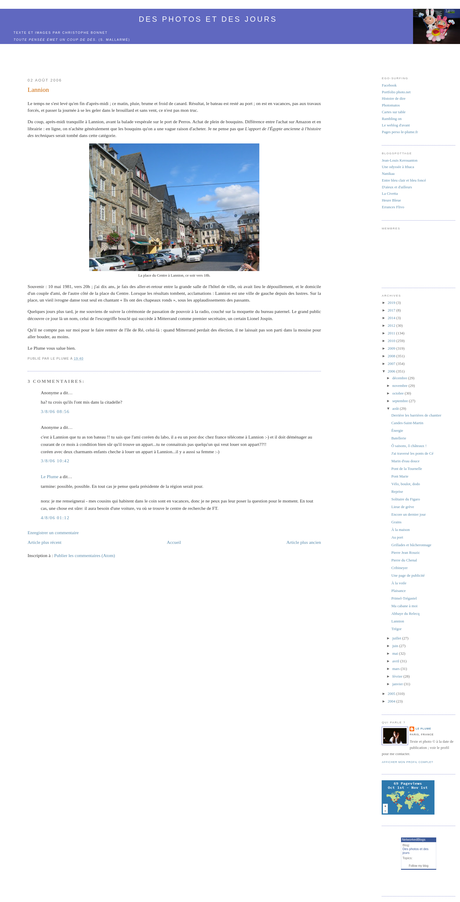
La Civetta (390, 193)
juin (395, 646)
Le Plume (49, 476)
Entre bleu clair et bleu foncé (404, 180)
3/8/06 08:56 (55, 411)
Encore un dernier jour (408, 514)
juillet (397, 638)
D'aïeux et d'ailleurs (397, 187)
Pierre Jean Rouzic (405, 552)
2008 (392, 356)
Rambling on (392, 118)
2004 (392, 701)
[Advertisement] (188, 57)
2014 (392, 318)
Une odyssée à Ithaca (398, 167)
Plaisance (398, 590)
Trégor (396, 629)
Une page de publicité (408, 575)
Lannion (38, 89)
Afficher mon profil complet (407, 762)
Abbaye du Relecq (405, 613)
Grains (396, 522)
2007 (392, 363)
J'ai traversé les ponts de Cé (412, 453)
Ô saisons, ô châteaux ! (409, 446)
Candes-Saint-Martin (407, 423)
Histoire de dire (393, 98)
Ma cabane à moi (404, 606)
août (396, 408)
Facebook (389, 85)
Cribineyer (399, 568)
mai (395, 653)
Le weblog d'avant (396, 125)
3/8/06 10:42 (55, 460)
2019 (392, 302)
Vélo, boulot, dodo (405, 484)
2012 (392, 325)
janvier (398, 684)
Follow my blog (419, 865)
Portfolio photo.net (396, 92)
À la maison (400, 529)
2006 (392, 371)
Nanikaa (388, 173)
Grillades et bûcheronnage (411, 545)
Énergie (397, 430)
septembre (400, 401)
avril (396, 661)
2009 (392, 348)
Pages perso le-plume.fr (400, 132)
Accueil (174, 542)
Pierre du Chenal (404, 560)
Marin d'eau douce (405, 461)
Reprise (397, 491)
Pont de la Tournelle (406, 468)
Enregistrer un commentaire (53, 532)
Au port (397, 537)
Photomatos (391, 105)
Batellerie (398, 438)
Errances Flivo (393, 207)
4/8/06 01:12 (55, 517)
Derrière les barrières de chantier (416, 415)
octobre (398, 393)
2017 (392, 310)
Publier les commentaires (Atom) (84, 555)
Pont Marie (399, 476)
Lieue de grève (402, 507)
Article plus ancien (303, 542)
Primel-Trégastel (404, 598)
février (397, 676)
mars (396, 668)
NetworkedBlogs (413, 839)
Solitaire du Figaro (405, 499)
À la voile (398, 583)
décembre (400, 378)
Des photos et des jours (208, 19)
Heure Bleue (391, 200)
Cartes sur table (393, 112)
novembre (400, 385)
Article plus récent (44, 542)
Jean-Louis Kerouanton (399, 160)
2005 (392, 693)
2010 (392, 341)
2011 (392, 333)
